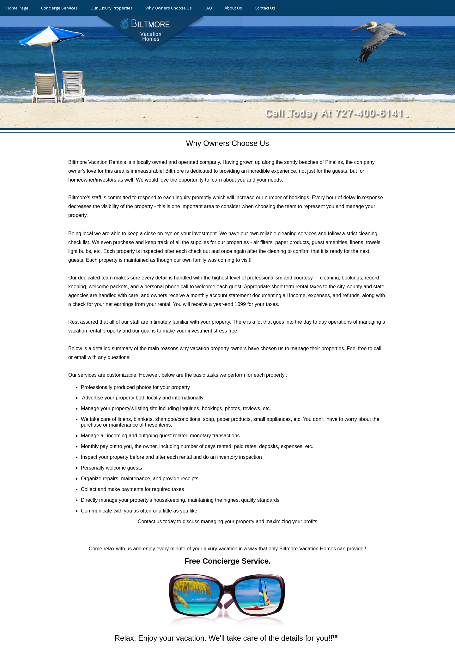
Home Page (17, 8)
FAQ (208, 8)
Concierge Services (59, 8)
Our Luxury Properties (111, 8)
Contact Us (265, 8)
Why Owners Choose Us (168, 8)
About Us (233, 8)
